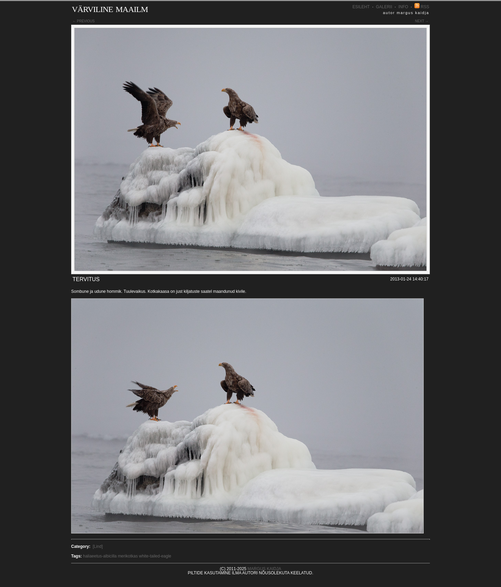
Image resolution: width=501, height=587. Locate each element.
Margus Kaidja (264, 568)
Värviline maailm (110, 8)
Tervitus (86, 279)
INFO (403, 6)
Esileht (361, 6)
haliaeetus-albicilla (99, 556)
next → (421, 21)
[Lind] (98, 546)
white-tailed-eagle (155, 556)
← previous (83, 21)
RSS (421, 6)
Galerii (384, 6)
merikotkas (128, 556)
